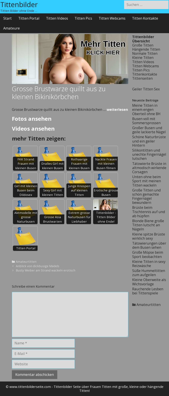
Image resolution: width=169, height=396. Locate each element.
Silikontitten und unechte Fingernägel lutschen (149, 154)
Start (7, 18)
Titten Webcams (112, 18)
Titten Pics (83, 18)
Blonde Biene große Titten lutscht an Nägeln (148, 225)
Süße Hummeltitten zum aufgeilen (148, 272)
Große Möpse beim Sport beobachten (147, 254)
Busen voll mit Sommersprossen (146, 120)
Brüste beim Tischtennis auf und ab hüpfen (148, 211)
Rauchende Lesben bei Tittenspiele (147, 291)
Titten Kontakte (145, 18)
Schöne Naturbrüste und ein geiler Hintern (149, 141)
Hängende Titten (146, 49)
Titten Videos (57, 18)
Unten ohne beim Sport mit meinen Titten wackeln (146, 180)
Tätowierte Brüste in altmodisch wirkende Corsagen (149, 167)
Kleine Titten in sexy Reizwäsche (149, 263)
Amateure (11, 28)
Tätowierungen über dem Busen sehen (149, 245)
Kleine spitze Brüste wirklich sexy (148, 236)
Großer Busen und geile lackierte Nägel (149, 130)
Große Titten (142, 45)
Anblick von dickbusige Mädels (37, 266)
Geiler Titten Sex (146, 89)
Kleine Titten (142, 57)
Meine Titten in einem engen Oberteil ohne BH (146, 109)
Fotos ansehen (31, 118)
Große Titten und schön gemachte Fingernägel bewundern (146, 196)
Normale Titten (144, 53)
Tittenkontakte (144, 74)
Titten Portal (28, 18)
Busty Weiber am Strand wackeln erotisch (45, 270)
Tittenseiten (142, 78)
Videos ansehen (33, 128)
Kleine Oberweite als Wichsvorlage (149, 281)
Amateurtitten (26, 262)
